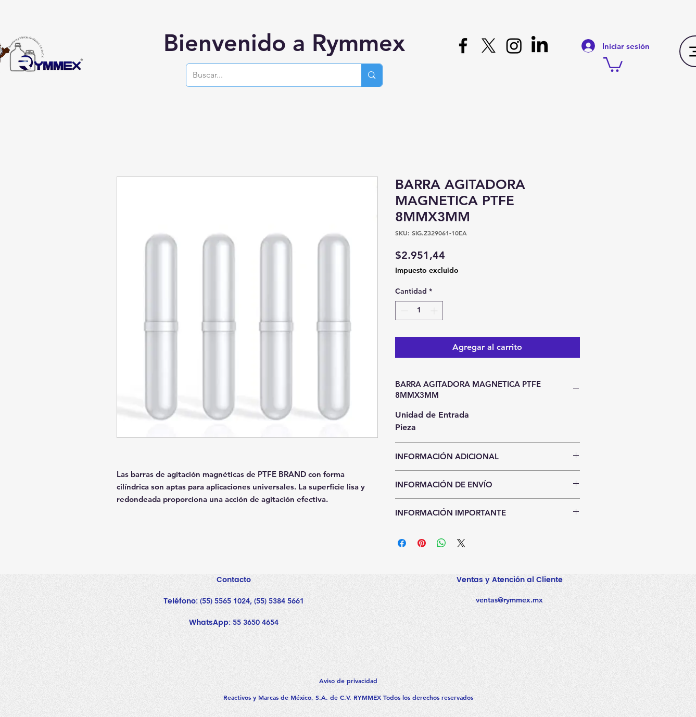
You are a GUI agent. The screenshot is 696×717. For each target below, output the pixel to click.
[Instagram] (514, 45)
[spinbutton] (419, 310)
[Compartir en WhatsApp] (441, 543)
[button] (613, 64)
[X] (488, 45)
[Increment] (434, 310)
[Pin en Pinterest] (421, 543)
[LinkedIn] (539, 45)
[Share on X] (461, 543)
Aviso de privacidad (348, 680)
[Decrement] (403, 310)
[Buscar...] (266, 75)
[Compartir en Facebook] (402, 543)
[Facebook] (463, 45)
